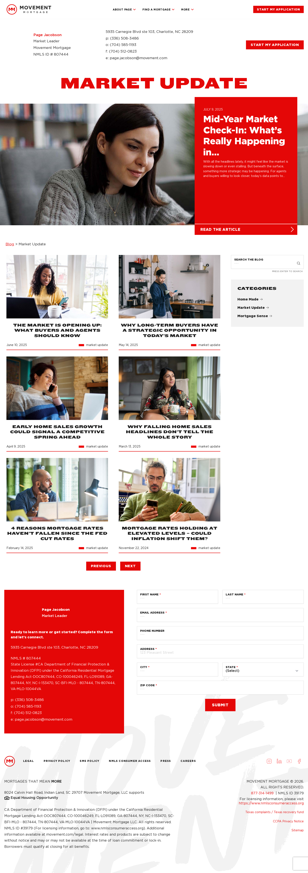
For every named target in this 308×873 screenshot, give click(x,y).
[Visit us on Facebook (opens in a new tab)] (299, 762)
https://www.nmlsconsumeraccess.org (271, 805)
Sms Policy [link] (89, 762)
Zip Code (147, 687)
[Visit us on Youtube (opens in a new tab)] (289, 762)
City (143, 668)
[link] (28, 9)
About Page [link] (124, 9)
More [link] (187, 9)
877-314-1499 (263, 795)
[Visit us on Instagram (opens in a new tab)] (269, 762)
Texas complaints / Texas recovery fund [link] (274, 814)
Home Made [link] (250, 301)
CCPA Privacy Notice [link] (288, 823)
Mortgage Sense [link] (254, 318)
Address (147, 650)
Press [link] (165, 762)
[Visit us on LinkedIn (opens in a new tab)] (279, 762)
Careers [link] (188, 762)
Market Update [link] (253, 310)
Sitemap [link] (298, 832)
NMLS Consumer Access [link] (130, 762)
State (230, 668)
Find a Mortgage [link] (158, 9)
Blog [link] (10, 246)
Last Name (234, 596)
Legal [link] (28, 762)
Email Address (152, 614)
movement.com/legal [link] (64, 836)
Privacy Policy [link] (57, 762)
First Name (149, 596)
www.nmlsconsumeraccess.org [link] (117, 830)
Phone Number (152, 632)
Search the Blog (248, 261)
